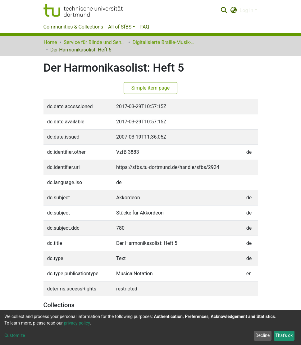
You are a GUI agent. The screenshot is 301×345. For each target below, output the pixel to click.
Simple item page (150, 88)
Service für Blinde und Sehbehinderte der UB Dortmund (95, 42)
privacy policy (77, 323)
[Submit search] (224, 10)
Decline (262, 335)
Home (50, 42)
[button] (233, 10)
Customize (14, 335)
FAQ (144, 27)
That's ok (284, 335)
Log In (246, 10)
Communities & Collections (73, 27)
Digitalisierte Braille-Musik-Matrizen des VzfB (163, 42)
